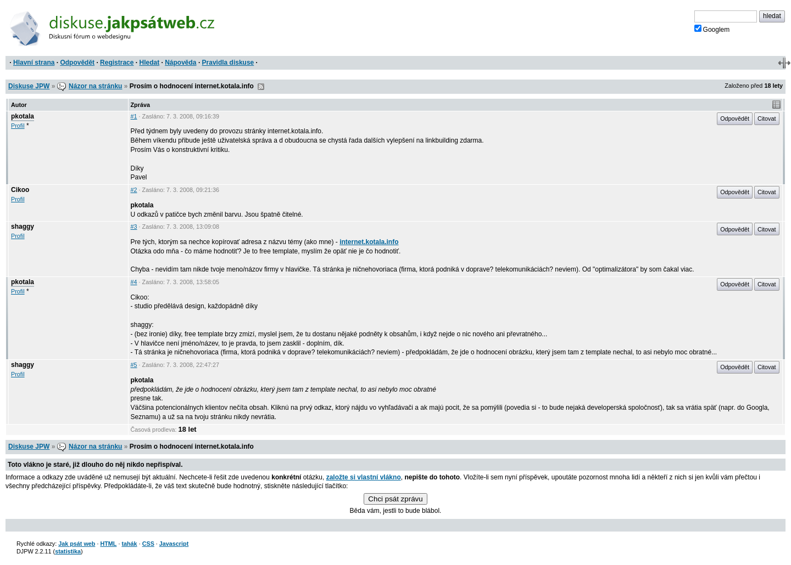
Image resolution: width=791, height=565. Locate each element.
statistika (68, 551)
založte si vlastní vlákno (363, 477)
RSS (261, 86)
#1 (134, 116)
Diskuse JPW (28, 86)
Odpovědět (77, 62)
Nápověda (180, 62)
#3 (134, 226)
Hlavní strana (33, 62)
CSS (148, 543)
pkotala (22, 116)
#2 (134, 190)
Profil (18, 125)
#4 (134, 282)
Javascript (173, 543)
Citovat (766, 118)
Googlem (712, 29)
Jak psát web (76, 543)
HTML (108, 543)
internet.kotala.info (368, 242)
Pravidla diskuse (228, 62)
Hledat (149, 62)
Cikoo (20, 190)
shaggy (22, 226)
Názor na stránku (95, 86)
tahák (129, 543)
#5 (134, 364)
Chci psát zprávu (395, 499)
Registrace (116, 62)
